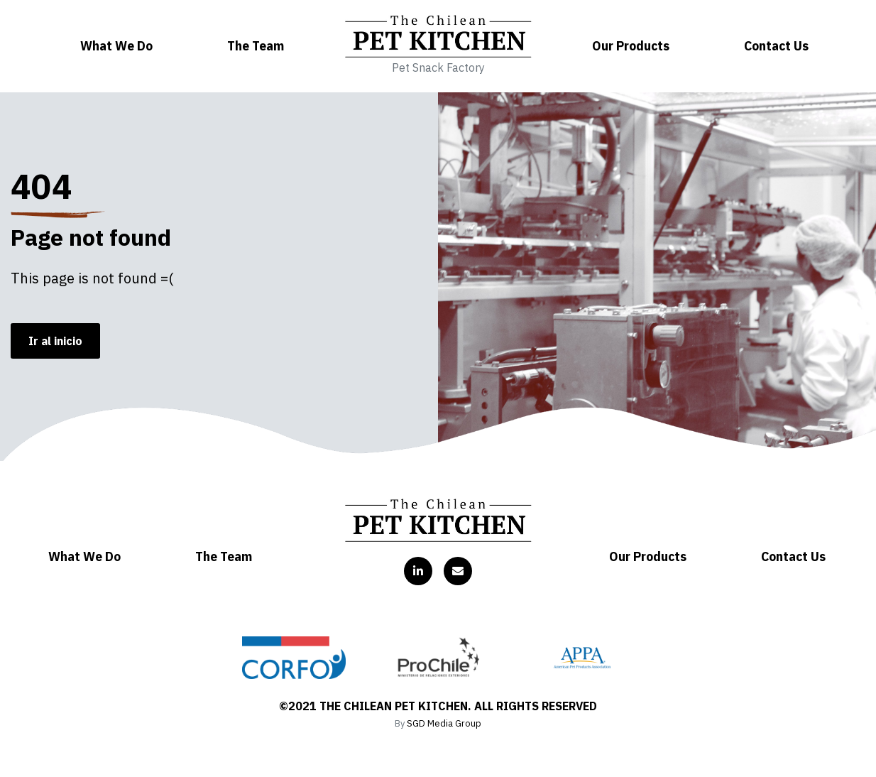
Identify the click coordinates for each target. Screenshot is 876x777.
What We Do (116, 46)
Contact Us (776, 46)
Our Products (630, 46)
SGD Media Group (444, 723)
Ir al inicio (55, 341)
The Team (255, 46)
